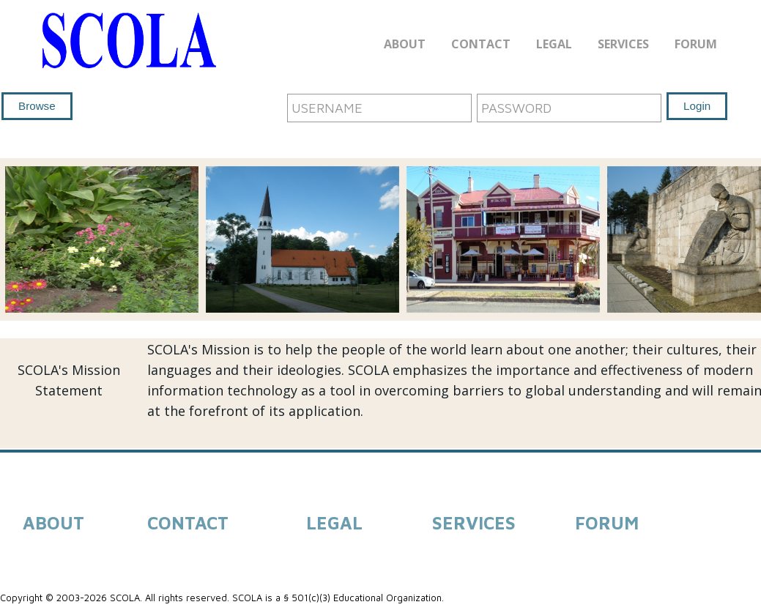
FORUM (607, 523)
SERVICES (474, 523)
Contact (481, 44)
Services (623, 44)
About (405, 44)
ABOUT (53, 523)
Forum (696, 44)
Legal (554, 44)
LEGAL (334, 523)
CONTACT (188, 523)
